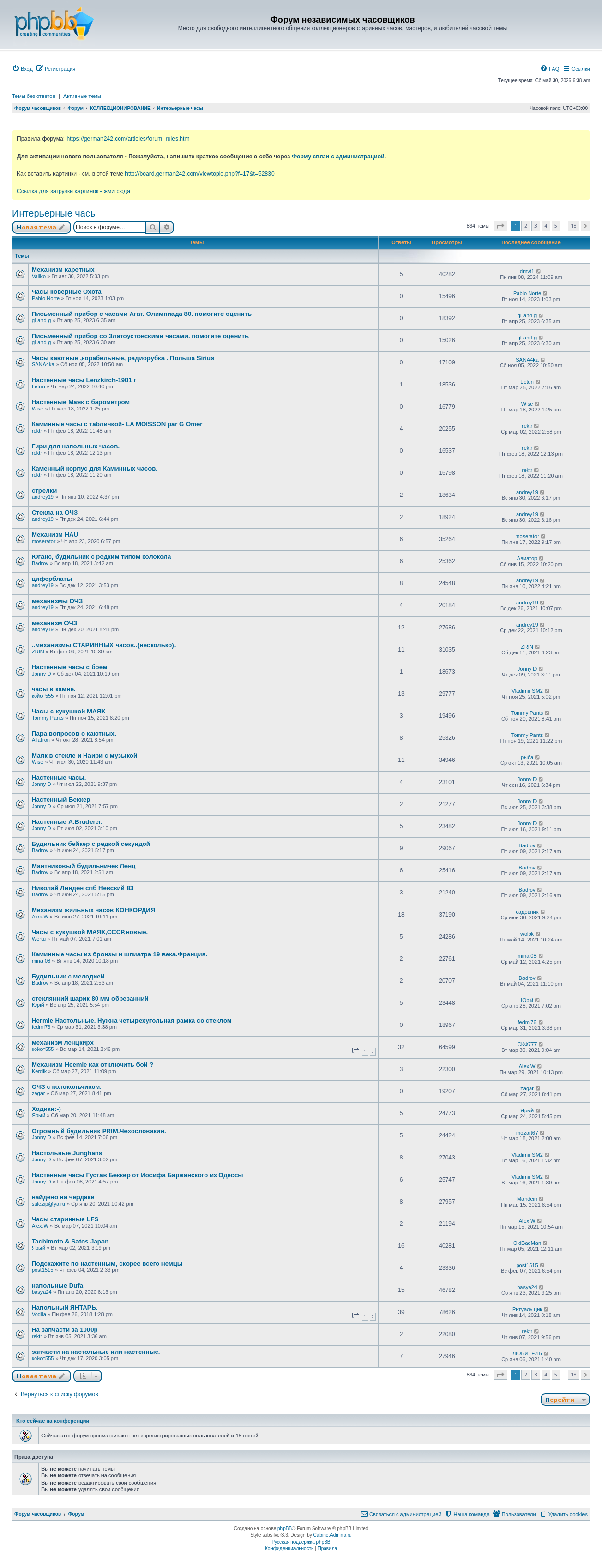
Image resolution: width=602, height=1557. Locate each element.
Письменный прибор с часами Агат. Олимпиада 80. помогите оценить (142, 313)
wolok (527, 934)
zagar (38, 1093)
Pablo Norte (46, 298)
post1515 (42, 1270)
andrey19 (43, 497)
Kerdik (39, 1071)
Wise (37, 408)
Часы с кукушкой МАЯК (68, 711)
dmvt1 (527, 271)
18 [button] (574, 225)
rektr (37, 431)
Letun (38, 386)
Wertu (39, 938)
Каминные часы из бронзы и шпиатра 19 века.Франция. (119, 954)
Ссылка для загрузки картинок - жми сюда (73, 191)
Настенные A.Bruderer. (67, 821)
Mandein (527, 1199)
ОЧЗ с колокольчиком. (67, 1086)
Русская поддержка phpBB (300, 1542)
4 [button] (545, 225)
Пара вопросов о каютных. (74, 733)
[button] (500, 226)
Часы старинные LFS (65, 1219)
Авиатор (527, 558)
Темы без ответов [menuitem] (33, 96)
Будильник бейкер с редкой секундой (91, 843)
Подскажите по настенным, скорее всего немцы (107, 1263)
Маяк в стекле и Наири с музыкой (84, 755)
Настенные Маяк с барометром (81, 402)
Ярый (38, 1115)
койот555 (43, 696)
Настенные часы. (59, 777)
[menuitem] (22, 68)
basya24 (42, 1292)
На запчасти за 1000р (65, 1329)
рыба (527, 757)
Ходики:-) (46, 1108)
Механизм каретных (63, 269)
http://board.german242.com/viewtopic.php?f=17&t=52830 (199, 173)
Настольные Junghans (67, 1153)
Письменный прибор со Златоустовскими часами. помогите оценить (140, 335)
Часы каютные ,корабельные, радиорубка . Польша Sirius (123, 358)
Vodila (39, 1314)
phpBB (284, 1528)
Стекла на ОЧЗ (55, 512)
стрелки (44, 490)
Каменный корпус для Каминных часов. (94, 468)
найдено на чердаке (63, 1197)
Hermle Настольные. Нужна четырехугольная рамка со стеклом (132, 1020)
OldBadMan (527, 1243)
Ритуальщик (527, 1309)
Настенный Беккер (61, 799)
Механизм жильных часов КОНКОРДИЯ (93, 910)
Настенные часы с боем (70, 667)
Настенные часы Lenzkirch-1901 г (84, 380)
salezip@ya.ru (48, 1204)
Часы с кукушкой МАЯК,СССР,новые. (90, 932)
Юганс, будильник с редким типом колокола (101, 556)
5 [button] (555, 225)
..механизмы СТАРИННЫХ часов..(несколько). (104, 645)
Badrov (40, 563)
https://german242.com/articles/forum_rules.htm (127, 138)
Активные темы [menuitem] (82, 96)
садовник (527, 912)
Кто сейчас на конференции (52, 1421)
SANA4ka (43, 364)
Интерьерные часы (54, 213)
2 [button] (525, 225)
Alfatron (41, 740)
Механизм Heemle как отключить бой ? (92, 1064)
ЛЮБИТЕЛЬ (527, 1353)
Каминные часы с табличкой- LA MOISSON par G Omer (117, 424)
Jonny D (41, 673)
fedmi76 (41, 1027)
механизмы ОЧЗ (57, 600)
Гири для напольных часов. (76, 446)
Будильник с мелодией (68, 976)
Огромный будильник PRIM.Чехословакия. (99, 1131)
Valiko (39, 276)
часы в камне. (54, 689)
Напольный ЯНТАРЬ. (65, 1307)
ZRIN (38, 651)
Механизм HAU (55, 534)
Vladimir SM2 (526, 691)
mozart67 (527, 1132)
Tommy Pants (48, 718)
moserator (44, 541)
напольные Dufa (57, 1285)
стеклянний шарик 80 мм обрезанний (90, 998)
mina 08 (41, 961)
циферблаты (52, 578)
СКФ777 (527, 1044)
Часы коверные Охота (67, 291)
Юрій (38, 1005)
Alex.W (40, 916)
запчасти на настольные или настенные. (96, 1351)
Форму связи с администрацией (338, 156)
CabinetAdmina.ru (332, 1535)
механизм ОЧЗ (54, 623)
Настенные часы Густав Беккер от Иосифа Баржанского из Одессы (137, 1175)
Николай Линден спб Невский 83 (82, 888)
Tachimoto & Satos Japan (70, 1241)
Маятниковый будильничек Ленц (83, 865)
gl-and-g (41, 320)
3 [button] (535, 225)
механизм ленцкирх (63, 1042)
